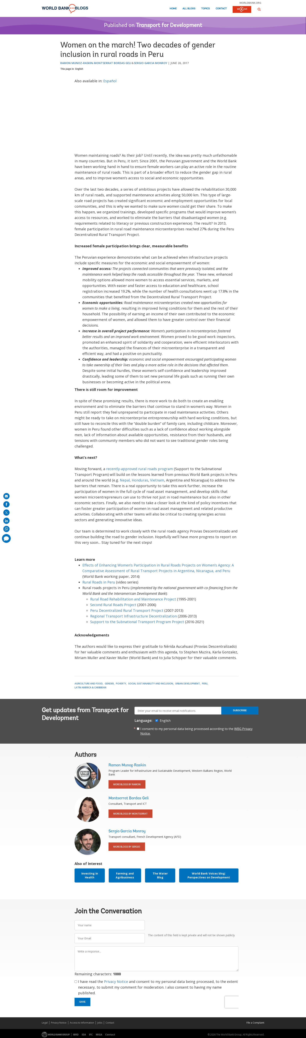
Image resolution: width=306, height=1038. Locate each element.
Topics (205, 8)
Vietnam (157, 480)
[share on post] (6, 512)
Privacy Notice (116, 981)
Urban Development (187, 683)
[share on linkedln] (6, 521)
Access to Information (82, 1022)
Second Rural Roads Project (113, 604)
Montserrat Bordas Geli (112, 63)
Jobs (99, 1022)
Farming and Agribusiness (125, 875)
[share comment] (6, 538)
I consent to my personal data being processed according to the (196, 731)
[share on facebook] (6, 504)
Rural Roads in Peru (98, 582)
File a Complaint (255, 1022)
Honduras (140, 480)
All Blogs (188, 8)
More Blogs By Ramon (127, 784)
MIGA (99, 1034)
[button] (259, 9)
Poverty (121, 683)
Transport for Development (169, 25)
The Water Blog (160, 875)
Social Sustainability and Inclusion (150, 683)
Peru (204, 683)
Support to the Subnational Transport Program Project (137, 621)
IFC (91, 1034)
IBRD (76, 1034)
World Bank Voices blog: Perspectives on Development (209, 875)
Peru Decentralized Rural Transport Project (126, 610)
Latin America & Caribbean (90, 687)
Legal (45, 1022)
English (79, 69)
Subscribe (240, 710)
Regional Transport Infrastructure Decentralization (133, 616)
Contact (221, 8)
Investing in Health (89, 875)
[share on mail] (6, 496)
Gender (109, 683)
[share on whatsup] (6, 529)
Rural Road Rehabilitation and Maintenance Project (133, 599)
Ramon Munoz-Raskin (76, 63)
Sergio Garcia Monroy (150, 63)
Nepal (125, 480)
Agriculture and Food (89, 683)
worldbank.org (250, 3)
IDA (84, 1034)
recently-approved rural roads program (139, 468)
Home (173, 8)
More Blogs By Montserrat (130, 813)
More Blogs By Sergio (126, 846)
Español (110, 81)
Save (82, 1001)
